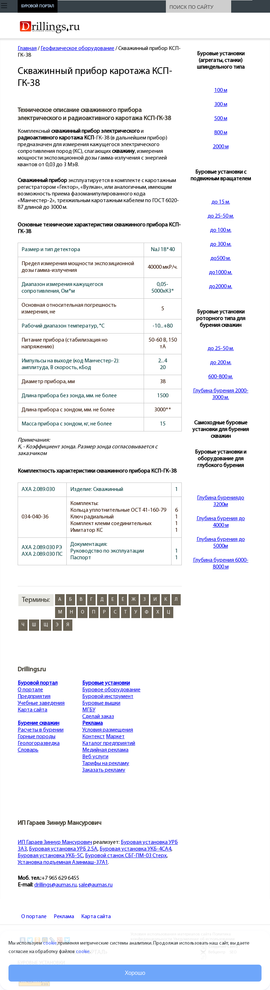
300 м (220, 104)
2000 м (221, 147)
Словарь (28, 750)
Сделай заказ (98, 717)
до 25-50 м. (221, 216)
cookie (50, 943)
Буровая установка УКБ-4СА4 (135, 849)
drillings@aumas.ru (55, 885)
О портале (30, 690)
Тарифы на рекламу (105, 763)
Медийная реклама (105, 750)
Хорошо (135, 973)
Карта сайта (32, 710)
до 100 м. (221, 230)
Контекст (93, 737)
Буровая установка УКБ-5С (50, 856)
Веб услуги (95, 757)
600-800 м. (220, 377)
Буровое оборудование (111, 690)
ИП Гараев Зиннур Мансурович (55, 842)
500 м (220, 119)
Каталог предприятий (108, 743)
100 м (220, 90)
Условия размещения (107, 730)
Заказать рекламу (103, 770)
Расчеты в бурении (41, 730)
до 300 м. (221, 244)
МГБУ (88, 710)
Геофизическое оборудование (77, 48)
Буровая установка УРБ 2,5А (63, 849)
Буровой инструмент (107, 696)
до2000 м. (220, 286)
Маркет (115, 737)
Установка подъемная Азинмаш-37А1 (63, 862)
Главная (27, 48)
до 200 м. (221, 363)
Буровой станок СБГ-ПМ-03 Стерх (126, 856)
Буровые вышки (101, 703)
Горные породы (36, 737)
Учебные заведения (41, 703)
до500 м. (220, 258)
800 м (220, 133)
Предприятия (34, 696)
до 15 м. (220, 202)
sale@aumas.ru (96, 885)
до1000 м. (220, 272)
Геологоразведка (39, 743)
